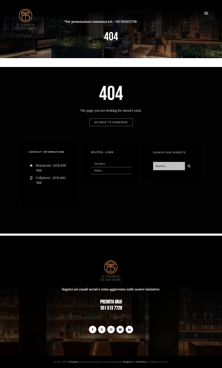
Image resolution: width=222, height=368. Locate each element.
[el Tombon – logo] (25, 8)
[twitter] (41, 194)
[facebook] (32, 194)
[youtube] (120, 329)
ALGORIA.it (141, 361)
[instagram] (51, 194)
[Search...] (169, 167)
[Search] (189, 167)
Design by (127, 361)
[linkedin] (129, 329)
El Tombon (73, 361)
